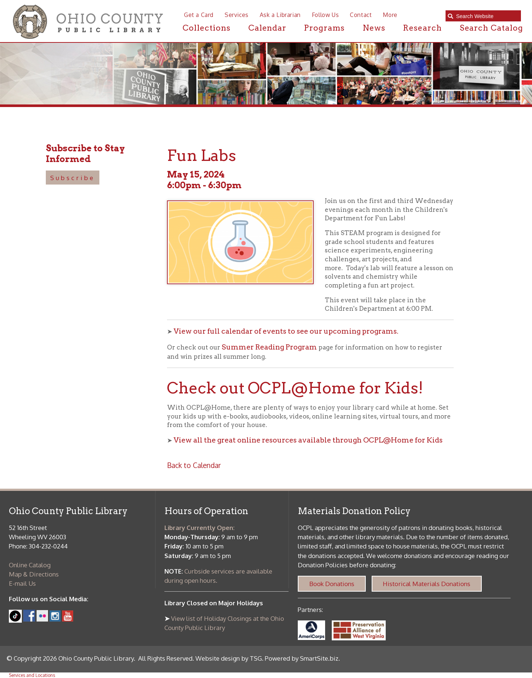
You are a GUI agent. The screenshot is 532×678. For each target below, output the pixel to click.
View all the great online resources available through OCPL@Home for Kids (308, 440)
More (390, 14)
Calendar (267, 27)
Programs (324, 27)
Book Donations (331, 584)
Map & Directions (34, 574)
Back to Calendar (194, 465)
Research (422, 27)
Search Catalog (491, 27)
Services (237, 14)
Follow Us (325, 14)
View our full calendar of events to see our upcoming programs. (286, 331)
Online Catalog (30, 565)
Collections (207, 27)
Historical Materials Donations (426, 584)
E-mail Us (22, 583)
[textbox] (486, 16)
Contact (361, 14)
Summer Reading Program (269, 347)
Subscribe (72, 178)
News (373, 27)
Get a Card (199, 14)
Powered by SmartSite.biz (301, 658)
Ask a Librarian (280, 14)
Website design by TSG (228, 658)
